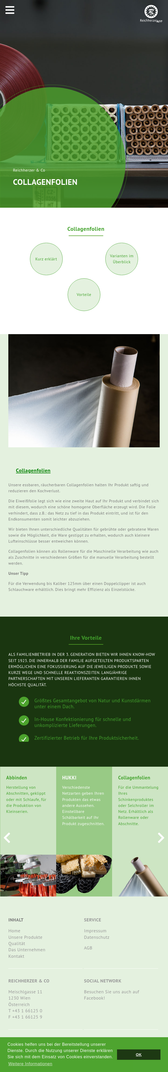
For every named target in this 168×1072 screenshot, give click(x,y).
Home (14, 931)
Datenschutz (96, 937)
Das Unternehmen (26, 950)
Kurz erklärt (46, 258)
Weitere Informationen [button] (30, 1064)
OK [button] (139, 1055)
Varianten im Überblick (121, 258)
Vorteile (84, 294)
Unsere (16, 937)
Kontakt (16, 956)
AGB (88, 948)
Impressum (95, 931)
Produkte (33, 937)
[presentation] (6, 838)
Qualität (16, 943)
